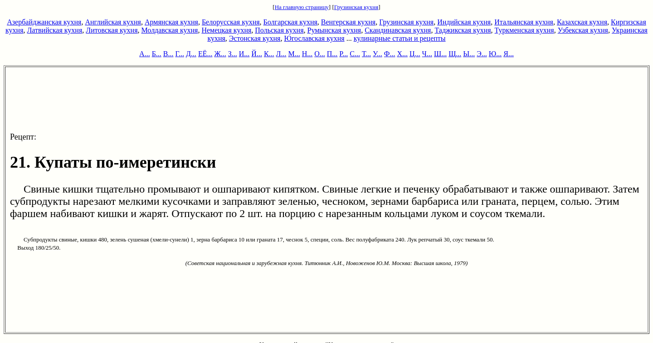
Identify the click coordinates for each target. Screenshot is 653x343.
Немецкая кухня (226, 30)
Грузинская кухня (356, 7)
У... (377, 54)
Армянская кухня (171, 22)
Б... (156, 54)
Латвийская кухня (55, 30)
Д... (191, 54)
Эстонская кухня (255, 38)
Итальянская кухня (523, 22)
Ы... (469, 54)
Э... (482, 54)
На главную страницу (302, 7)
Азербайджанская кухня (44, 22)
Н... (307, 54)
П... (332, 54)
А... (144, 54)
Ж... (220, 54)
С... (355, 54)
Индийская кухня (464, 22)
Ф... (389, 54)
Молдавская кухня (169, 30)
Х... (402, 54)
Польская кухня (279, 30)
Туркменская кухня (524, 30)
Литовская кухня (111, 30)
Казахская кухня (582, 22)
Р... (343, 54)
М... (294, 54)
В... (168, 54)
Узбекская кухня (583, 30)
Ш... (440, 54)
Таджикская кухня (462, 30)
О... (319, 54)
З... (232, 54)
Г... (179, 54)
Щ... (454, 54)
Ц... (414, 54)
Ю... (495, 54)
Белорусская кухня (231, 22)
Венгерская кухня (348, 22)
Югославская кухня (314, 38)
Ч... (427, 54)
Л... (281, 54)
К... (269, 54)
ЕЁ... (205, 54)
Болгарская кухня (290, 22)
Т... (366, 54)
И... (244, 54)
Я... (508, 54)
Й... (256, 54)
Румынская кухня (334, 30)
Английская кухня (113, 22)
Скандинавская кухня (398, 30)
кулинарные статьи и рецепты (400, 38)
